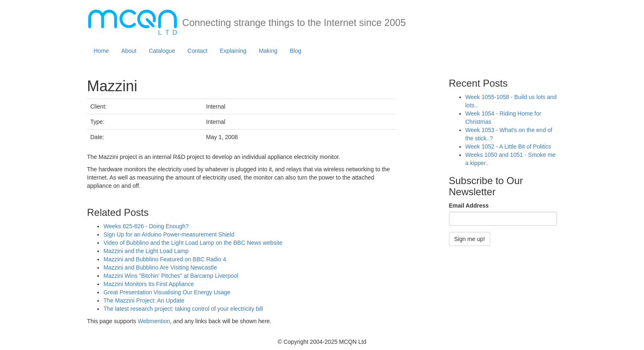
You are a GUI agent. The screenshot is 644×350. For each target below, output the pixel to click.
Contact (197, 50)
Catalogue (162, 50)
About (128, 50)
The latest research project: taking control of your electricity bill (183, 308)
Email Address (469, 205)
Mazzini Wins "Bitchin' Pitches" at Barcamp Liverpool (170, 275)
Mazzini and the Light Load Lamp (145, 251)
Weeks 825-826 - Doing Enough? (146, 226)
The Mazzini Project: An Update (143, 300)
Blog (295, 50)
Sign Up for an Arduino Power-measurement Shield (169, 234)
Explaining (233, 50)
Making (268, 50)
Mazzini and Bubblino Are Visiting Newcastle (160, 267)
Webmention (154, 321)
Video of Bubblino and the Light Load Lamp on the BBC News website (192, 242)
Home (101, 50)
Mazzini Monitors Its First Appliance (148, 284)
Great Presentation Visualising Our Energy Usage (166, 292)
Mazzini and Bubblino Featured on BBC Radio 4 (164, 259)
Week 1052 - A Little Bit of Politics (508, 146)
